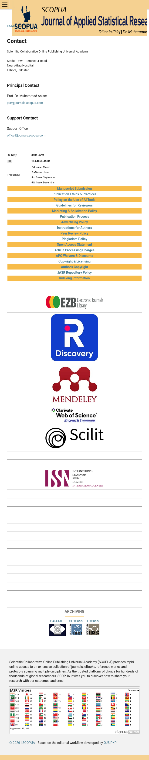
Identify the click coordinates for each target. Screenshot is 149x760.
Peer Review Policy (74, 233)
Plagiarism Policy (74, 239)
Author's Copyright (74, 267)
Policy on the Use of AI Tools (74, 200)
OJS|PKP (110, 743)
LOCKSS (93, 621)
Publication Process (74, 216)
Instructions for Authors (74, 228)
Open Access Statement (74, 244)
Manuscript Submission (74, 188)
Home (11, 26)
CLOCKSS (76, 621)
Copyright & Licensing (74, 261)
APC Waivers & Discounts (74, 256)
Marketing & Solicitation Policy (74, 211)
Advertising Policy (74, 222)
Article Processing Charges (74, 250)
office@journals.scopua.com (26, 135)
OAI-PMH (57, 621)
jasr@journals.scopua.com (25, 103)
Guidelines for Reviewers (74, 205)
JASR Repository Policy (74, 272)
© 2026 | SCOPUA (22, 743)
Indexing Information (74, 278)
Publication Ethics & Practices (75, 194)
